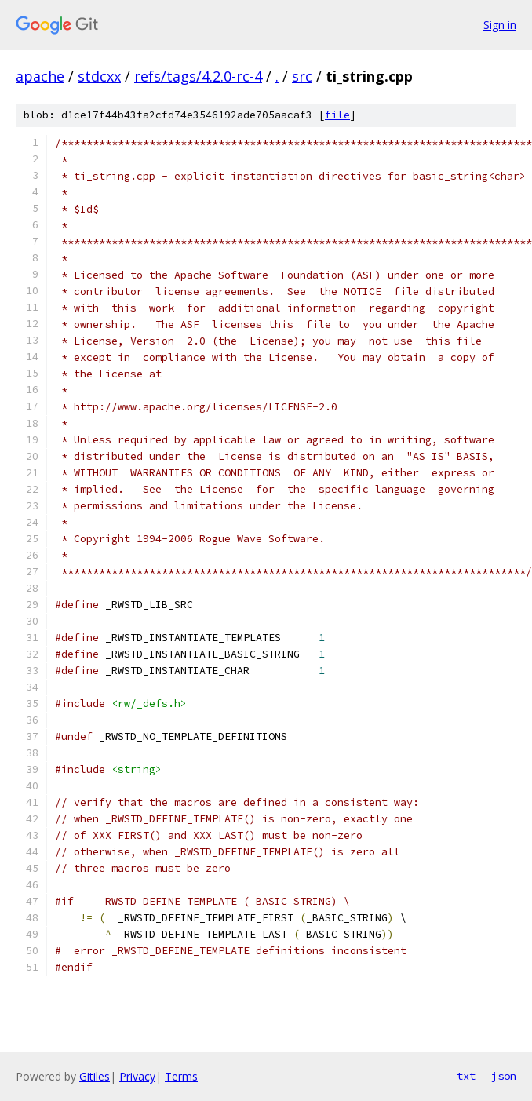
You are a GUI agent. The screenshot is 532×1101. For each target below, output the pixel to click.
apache (40, 76)
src (302, 76)
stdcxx (99, 76)
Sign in (499, 24)
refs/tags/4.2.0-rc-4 (198, 76)
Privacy (137, 1076)
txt (466, 1076)
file (337, 115)
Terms (181, 1076)
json (503, 1076)
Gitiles (94, 1076)
